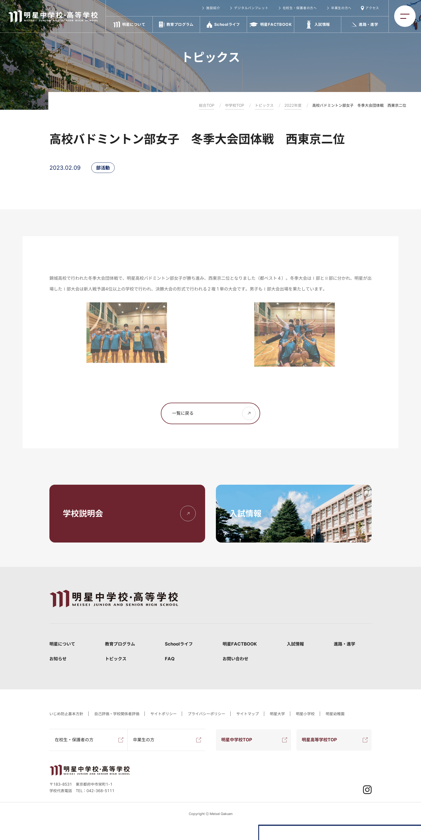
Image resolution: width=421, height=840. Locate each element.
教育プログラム (120, 644)
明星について (62, 644)
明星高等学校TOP (319, 740)
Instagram (367, 789)
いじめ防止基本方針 (66, 714)
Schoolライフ (179, 644)
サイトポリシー (163, 714)
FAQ (170, 659)
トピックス (115, 659)
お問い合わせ (235, 659)
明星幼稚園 (335, 714)
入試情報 (295, 644)
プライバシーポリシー (206, 714)
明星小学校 (305, 714)
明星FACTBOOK (240, 644)
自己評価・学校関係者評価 (116, 714)
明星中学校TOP (236, 740)
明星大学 (277, 714)
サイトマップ (247, 714)
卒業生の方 (143, 740)
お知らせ (58, 659)
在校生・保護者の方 (74, 740)
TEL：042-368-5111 (95, 791)
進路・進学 (344, 644)
